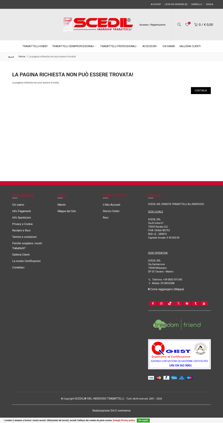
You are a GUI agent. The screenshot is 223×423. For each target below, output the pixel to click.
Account (156, 4)
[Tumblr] (195, 303)
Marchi (61, 204)
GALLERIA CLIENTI (190, 46)
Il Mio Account (111, 204)
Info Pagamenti (21, 211)
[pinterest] (187, 303)
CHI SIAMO (169, 46)
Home (22, 56)
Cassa (209, 4)
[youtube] (204, 303)
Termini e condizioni (24, 237)
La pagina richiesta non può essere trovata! (52, 56)
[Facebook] (153, 303)
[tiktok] (170, 303)
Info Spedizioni (21, 217)
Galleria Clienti (21, 254)
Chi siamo (18, 204)
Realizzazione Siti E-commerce (111, 410)
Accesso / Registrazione (152, 24)
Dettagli (116, 420)
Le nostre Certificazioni (26, 261)
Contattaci (18, 267)
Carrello (196, 4)
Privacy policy (128, 420)
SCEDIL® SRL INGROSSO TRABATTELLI (100, 398)
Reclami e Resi (21, 230)
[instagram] (161, 303)
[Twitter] (178, 303)
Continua (201, 90)
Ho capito (143, 420)
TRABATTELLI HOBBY (35, 46)
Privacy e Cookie (22, 224)
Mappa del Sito (66, 211)
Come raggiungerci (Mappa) (166, 289)
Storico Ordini (111, 211)
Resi (105, 217)
